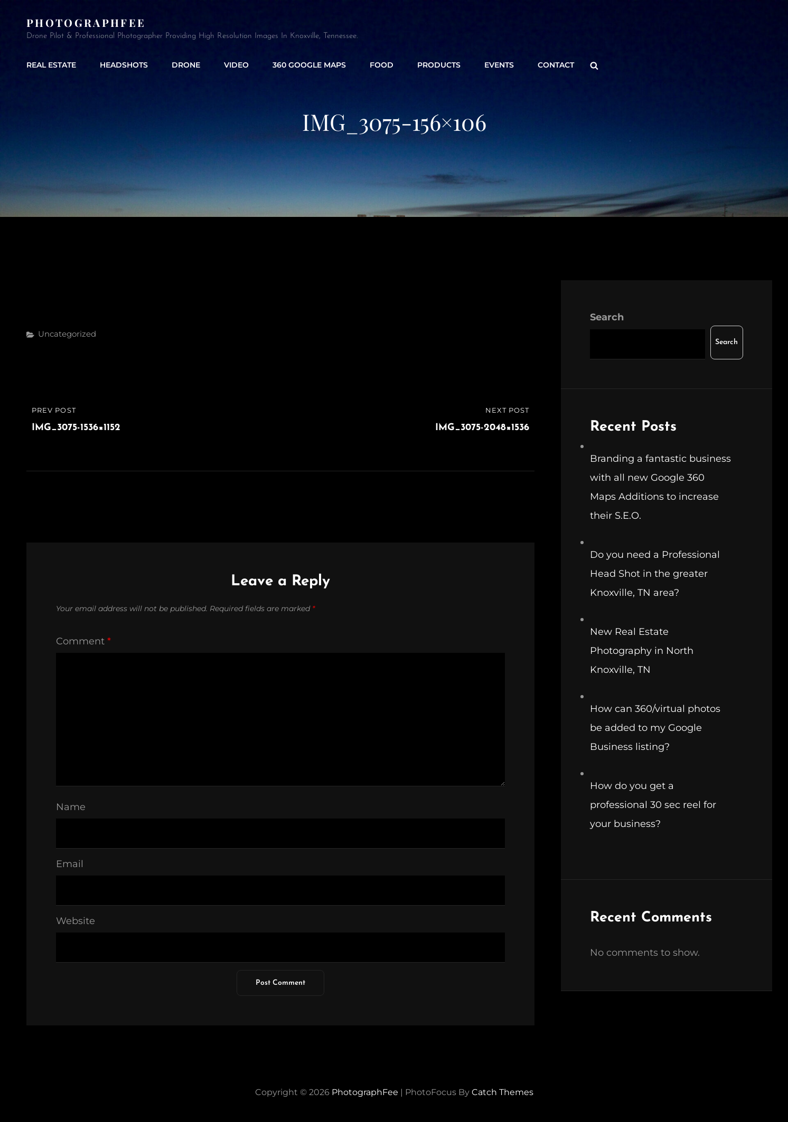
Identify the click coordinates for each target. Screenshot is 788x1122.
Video (236, 65)
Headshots (124, 65)
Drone (186, 65)
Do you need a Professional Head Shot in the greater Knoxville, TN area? (655, 573)
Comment (83, 641)
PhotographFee (86, 22)
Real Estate (51, 65)
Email (69, 864)
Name (71, 807)
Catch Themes (502, 1092)
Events (499, 65)
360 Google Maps (309, 65)
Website (75, 921)
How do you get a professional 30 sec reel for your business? (653, 805)
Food (381, 65)
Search (607, 317)
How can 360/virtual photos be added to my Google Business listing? (655, 728)
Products (439, 65)
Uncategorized (67, 334)
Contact (556, 65)
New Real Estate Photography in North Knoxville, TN (641, 651)
